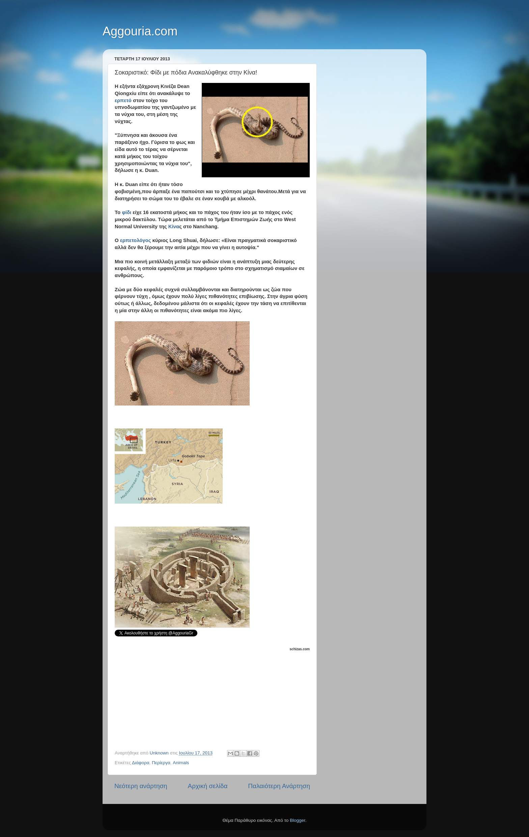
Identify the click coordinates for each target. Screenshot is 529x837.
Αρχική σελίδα (208, 785)
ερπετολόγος (135, 240)
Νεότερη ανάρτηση (140, 785)
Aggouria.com (140, 31)
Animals (181, 762)
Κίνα (173, 226)
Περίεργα (161, 762)
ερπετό (123, 100)
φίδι (126, 212)
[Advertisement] (216, 694)
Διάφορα (140, 762)
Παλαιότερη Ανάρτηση (279, 785)
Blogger (297, 820)
